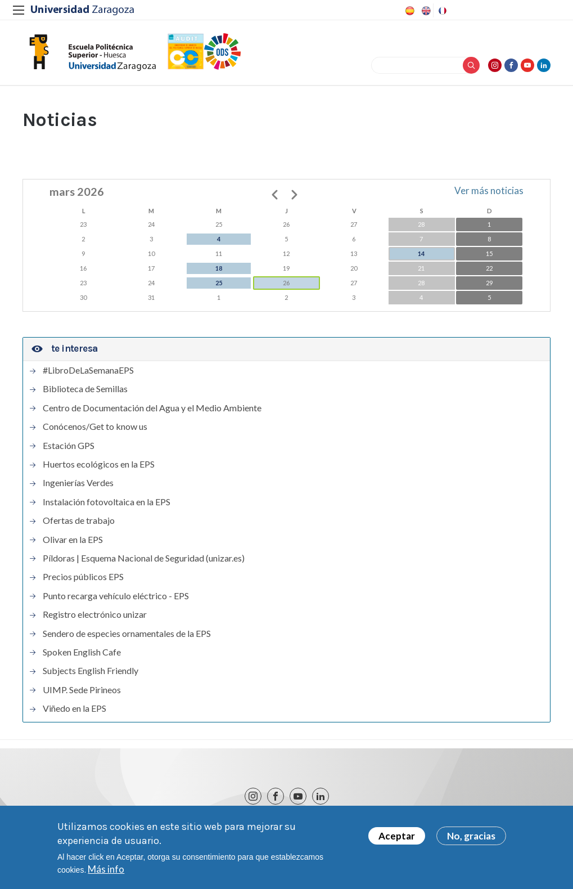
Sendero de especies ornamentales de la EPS (127, 633)
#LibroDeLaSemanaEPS (88, 370)
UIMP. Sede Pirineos (82, 690)
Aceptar (396, 840)
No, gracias (471, 840)
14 (421, 253)
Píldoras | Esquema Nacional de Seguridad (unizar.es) (144, 558)
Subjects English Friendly (90, 671)
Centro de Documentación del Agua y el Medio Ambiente (152, 408)
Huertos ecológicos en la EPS (99, 464)
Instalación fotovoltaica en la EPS (106, 502)
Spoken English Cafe (82, 652)
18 (218, 268)
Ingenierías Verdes (78, 483)
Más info (106, 873)
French (441, 11)
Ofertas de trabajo (79, 520)
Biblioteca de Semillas (85, 389)
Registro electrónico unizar (95, 614)
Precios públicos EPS (83, 577)
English (425, 11)
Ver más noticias (489, 190)
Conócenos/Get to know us (95, 426)
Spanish (409, 11)
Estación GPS (68, 446)
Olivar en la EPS (73, 540)
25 (218, 282)
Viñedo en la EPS (74, 708)
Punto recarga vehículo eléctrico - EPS (116, 596)
